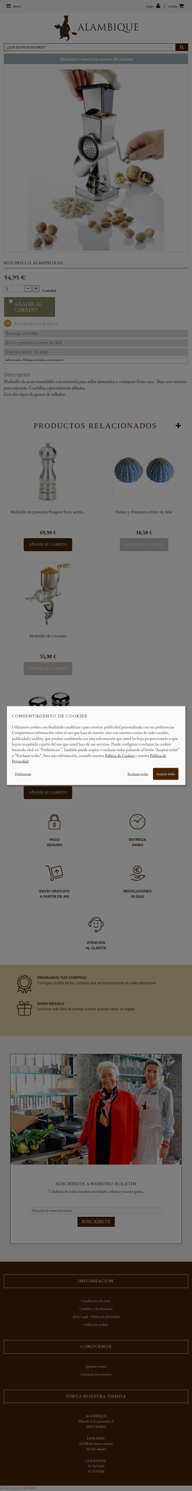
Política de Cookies (120, 755)
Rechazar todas (137, 773)
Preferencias (23, 773)
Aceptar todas (165, 773)
